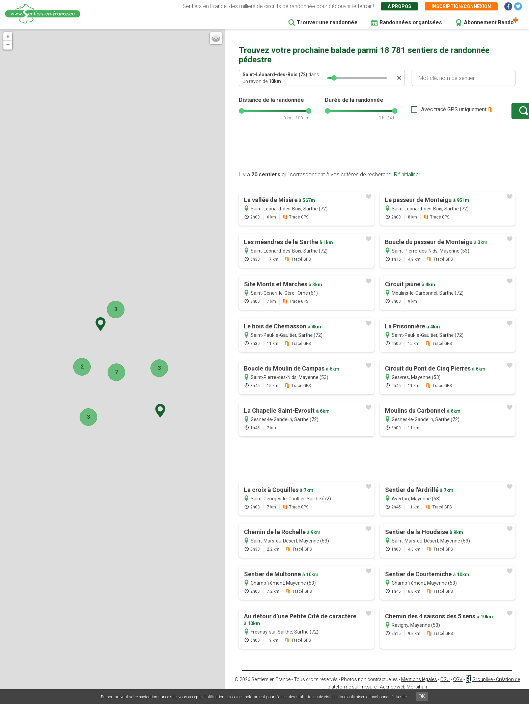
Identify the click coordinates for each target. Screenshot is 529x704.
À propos (399, 6)
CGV (458, 686)
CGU (445, 686)
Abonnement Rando (489, 22)
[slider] (334, 78)
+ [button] (8, 36)
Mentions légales (419, 686)
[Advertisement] (377, 156)
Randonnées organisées (411, 22)
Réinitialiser (407, 181)
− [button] (8, 45)
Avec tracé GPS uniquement (433, 113)
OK (421, 696)
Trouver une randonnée (327, 22)
